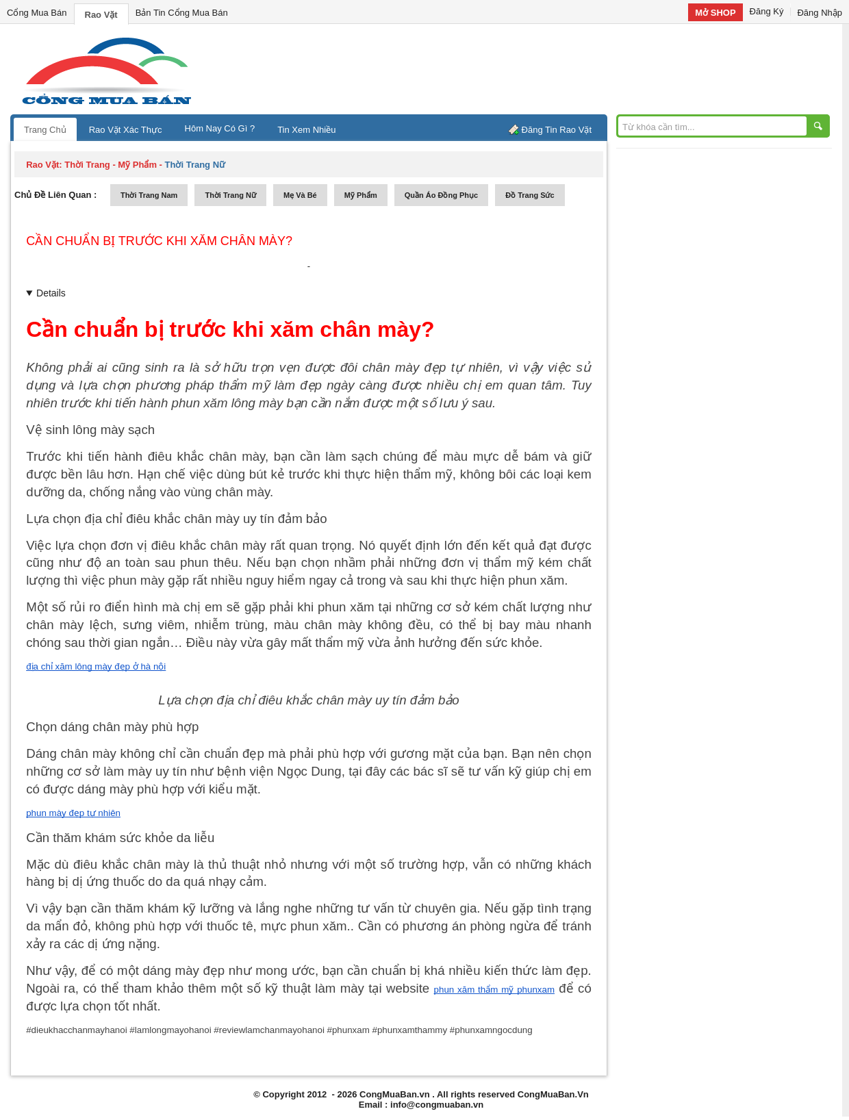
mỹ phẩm (360, 195)
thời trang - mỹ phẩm (110, 165)
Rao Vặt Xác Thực (125, 130)
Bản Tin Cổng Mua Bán (182, 13)
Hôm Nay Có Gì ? (220, 128)
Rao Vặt (101, 15)
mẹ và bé (300, 195)
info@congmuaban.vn (436, 1104)
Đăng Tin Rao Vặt (557, 130)
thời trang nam (149, 195)
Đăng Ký (767, 11)
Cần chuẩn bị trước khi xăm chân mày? (159, 241)
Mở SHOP (715, 13)
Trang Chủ (45, 130)
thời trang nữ (230, 195)
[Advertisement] (541, 68)
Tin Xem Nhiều (306, 130)
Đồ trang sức (529, 195)
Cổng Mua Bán (37, 13)
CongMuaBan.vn (394, 1094)
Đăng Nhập (819, 13)
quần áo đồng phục (441, 195)
